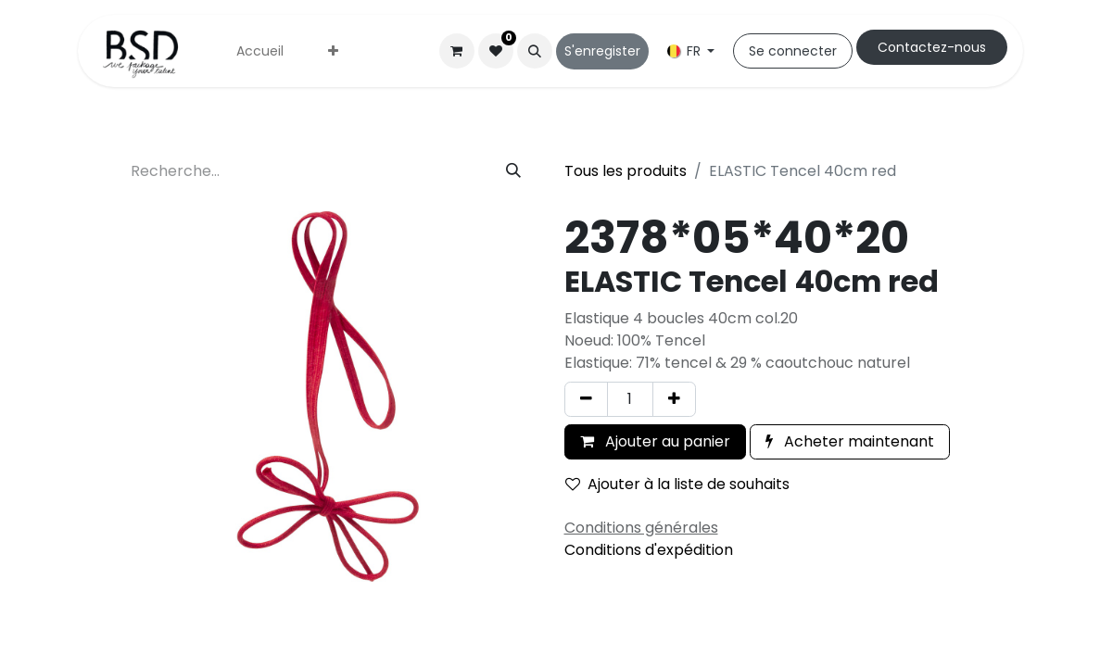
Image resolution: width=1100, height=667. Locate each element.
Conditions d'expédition (648, 549)
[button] (534, 51)
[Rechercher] (513, 171)
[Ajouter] (674, 399)
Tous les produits (625, 171)
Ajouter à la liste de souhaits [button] (677, 484)
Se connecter (793, 51)
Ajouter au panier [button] (655, 441)
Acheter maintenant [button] (849, 441)
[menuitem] (260, 51)
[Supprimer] (586, 399)
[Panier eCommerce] (456, 51)
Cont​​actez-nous (932, 47)
